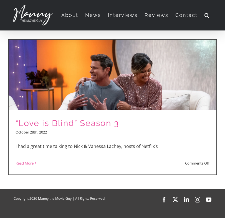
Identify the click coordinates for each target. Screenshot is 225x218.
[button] (207, 15)
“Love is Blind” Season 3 (67, 123)
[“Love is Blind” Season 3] (112, 107)
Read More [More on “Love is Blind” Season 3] (25, 163)
